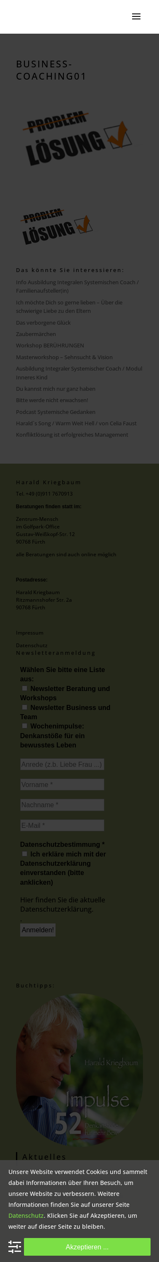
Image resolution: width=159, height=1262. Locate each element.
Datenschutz (26, 1215)
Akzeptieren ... (87, 1246)
